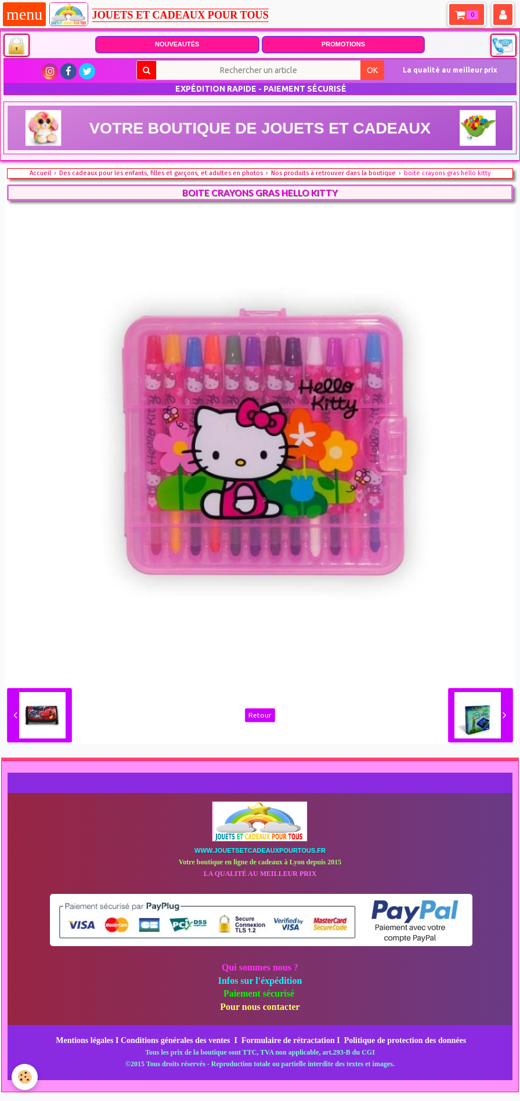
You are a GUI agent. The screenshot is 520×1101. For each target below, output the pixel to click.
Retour (260, 715)
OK (372, 70)
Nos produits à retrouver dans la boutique (333, 173)
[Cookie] (25, 1077)
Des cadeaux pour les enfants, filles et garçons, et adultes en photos (161, 173)
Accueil (40, 173)
